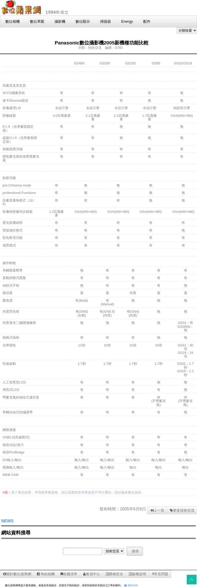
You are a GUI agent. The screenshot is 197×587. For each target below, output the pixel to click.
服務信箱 (131, 585)
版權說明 (137, 574)
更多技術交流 (182, 510)
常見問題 (160, 574)
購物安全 (114, 574)
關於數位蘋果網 (17, 574)
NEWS (7, 521)
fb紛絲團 (46, 574)
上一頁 (157, 510)
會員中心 (91, 574)
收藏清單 (68, 574)
